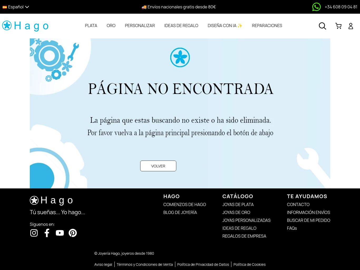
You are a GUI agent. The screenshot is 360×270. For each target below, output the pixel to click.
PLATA (91, 25)
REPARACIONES (267, 25)
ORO (111, 25)
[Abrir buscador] (322, 26)
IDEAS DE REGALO (181, 25)
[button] (46, 7)
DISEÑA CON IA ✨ (225, 25)
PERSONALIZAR (140, 25)
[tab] (91, 25)
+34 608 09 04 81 (341, 7)
